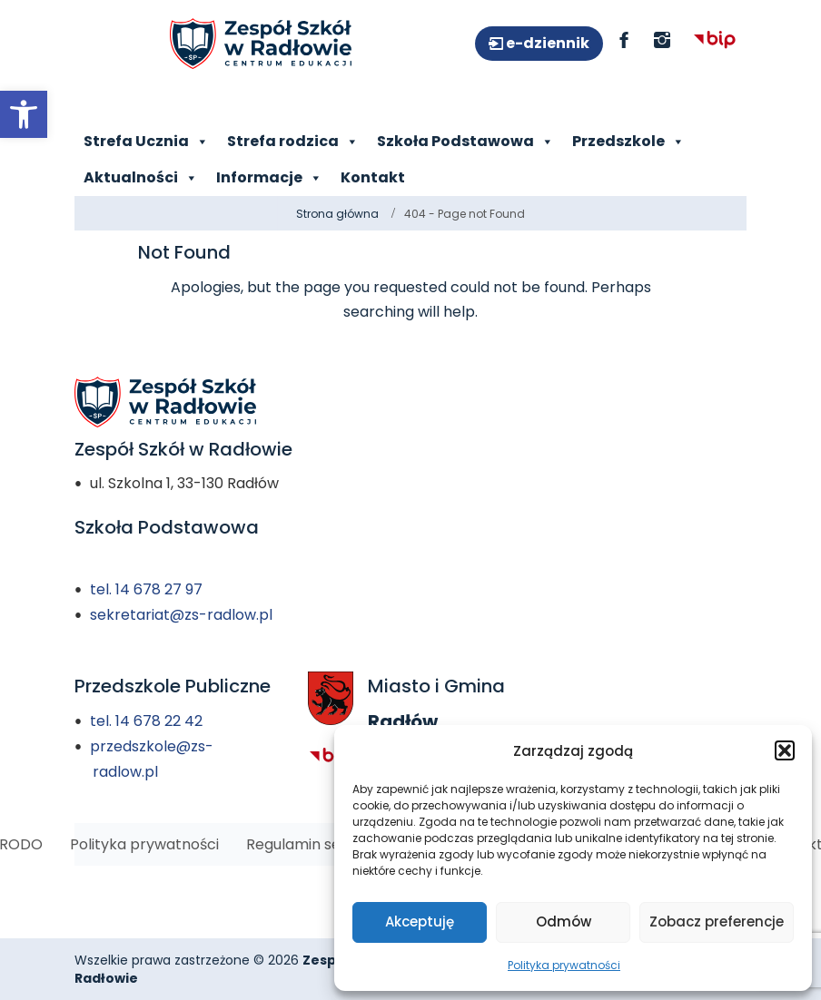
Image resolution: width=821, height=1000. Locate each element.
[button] (785, 750)
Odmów (563, 921)
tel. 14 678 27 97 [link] (146, 589)
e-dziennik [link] (546, 43)
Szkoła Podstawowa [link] (465, 141)
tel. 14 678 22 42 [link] (146, 721)
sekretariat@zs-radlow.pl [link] (181, 614)
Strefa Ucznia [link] (146, 141)
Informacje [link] (269, 178)
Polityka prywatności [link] (564, 965)
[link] (23, 114)
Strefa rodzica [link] (293, 141)
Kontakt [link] (373, 177)
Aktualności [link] (141, 178)
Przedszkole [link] (628, 141)
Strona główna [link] (337, 213)
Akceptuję (419, 921)
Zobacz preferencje (716, 921)
